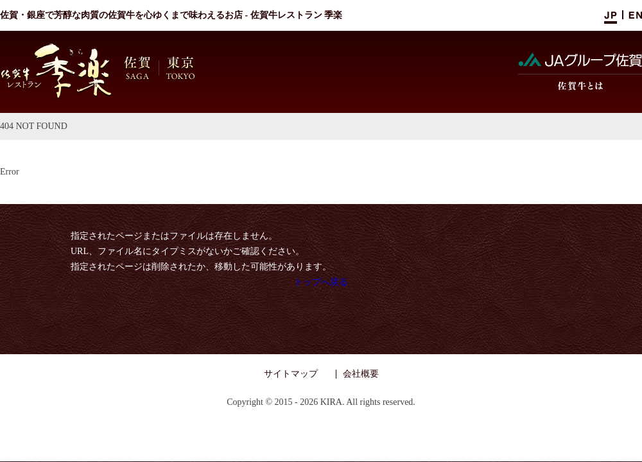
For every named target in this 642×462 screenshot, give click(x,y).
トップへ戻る (321, 282)
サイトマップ (291, 374)
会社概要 (361, 374)
